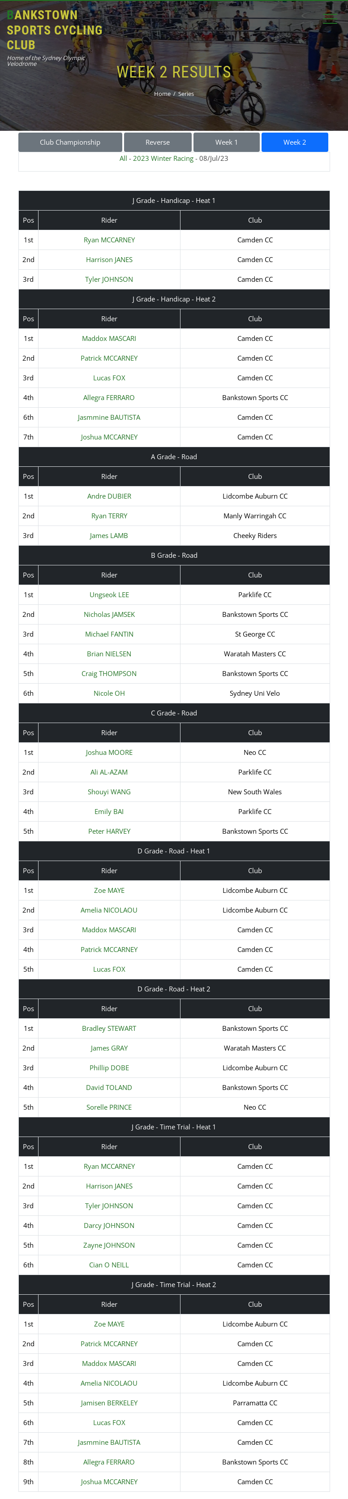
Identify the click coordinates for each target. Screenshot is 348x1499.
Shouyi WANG (109, 791)
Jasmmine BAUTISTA (109, 417)
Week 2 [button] (295, 142)
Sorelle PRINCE (109, 1107)
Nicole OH (109, 693)
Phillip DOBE (109, 1067)
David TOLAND (109, 1087)
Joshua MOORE (109, 752)
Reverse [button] (158, 142)
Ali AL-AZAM (109, 771)
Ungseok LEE (109, 594)
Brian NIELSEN (109, 653)
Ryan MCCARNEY (109, 239)
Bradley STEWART (109, 1028)
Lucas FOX (109, 377)
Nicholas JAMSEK (109, 614)
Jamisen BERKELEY (109, 1402)
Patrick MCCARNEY (109, 357)
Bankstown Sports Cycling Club (55, 30)
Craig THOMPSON (109, 673)
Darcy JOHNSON (109, 1225)
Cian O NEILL (109, 1264)
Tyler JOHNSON (109, 279)
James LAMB (109, 535)
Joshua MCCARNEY (109, 436)
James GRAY (109, 1047)
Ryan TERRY (109, 515)
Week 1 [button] (226, 142)
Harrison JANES (109, 259)
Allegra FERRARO (109, 397)
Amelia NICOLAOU (109, 909)
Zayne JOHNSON (109, 1245)
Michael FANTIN (109, 633)
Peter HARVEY (109, 831)
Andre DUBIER (109, 495)
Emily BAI (109, 811)
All (123, 158)
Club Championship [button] (70, 142)
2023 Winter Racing (163, 158)
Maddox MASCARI (109, 338)
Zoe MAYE (109, 890)
